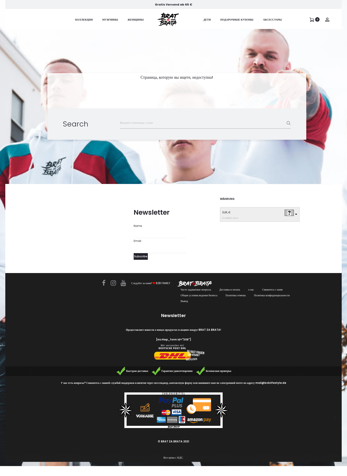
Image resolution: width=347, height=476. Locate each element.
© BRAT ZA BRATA (170, 441)
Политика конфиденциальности (272, 295)
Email (137, 241)
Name (138, 226)
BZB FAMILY (161, 283)
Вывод (184, 301)
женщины (135, 19)
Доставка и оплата (229, 289)
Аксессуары (272, 19)
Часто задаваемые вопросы (196, 289)
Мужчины (110, 19)
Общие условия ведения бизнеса (199, 295)
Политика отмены (236, 295)
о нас (251, 289)
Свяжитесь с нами (272, 289)
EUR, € (226, 212)
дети (207, 19)
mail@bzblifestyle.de (270, 383)
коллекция (84, 19)
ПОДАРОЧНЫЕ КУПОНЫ (236, 19)
